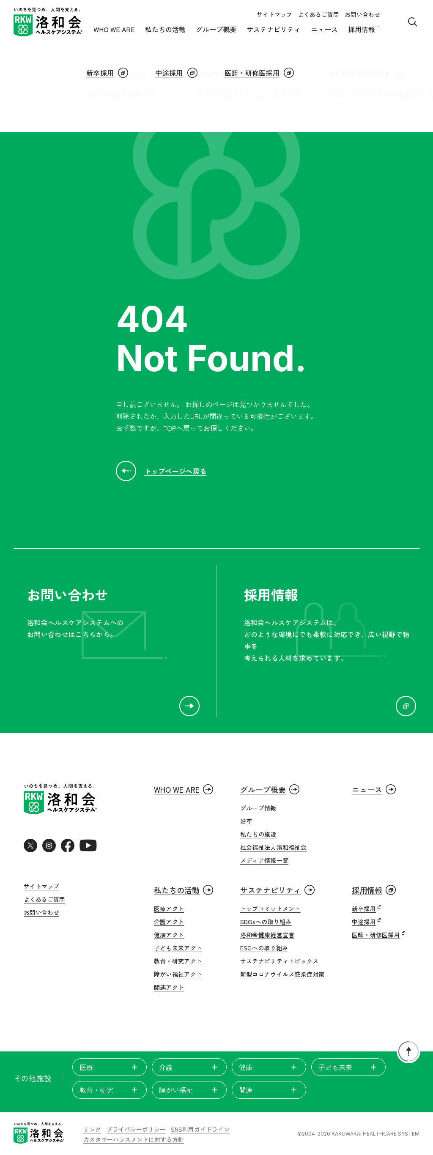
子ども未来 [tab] (348, 1067)
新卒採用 (364, 908)
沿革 (246, 821)
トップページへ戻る (161, 471)
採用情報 (362, 29)
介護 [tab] (189, 1067)
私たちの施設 (258, 834)
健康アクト (169, 935)
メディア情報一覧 (264, 860)
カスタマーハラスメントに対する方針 (133, 1140)
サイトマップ (274, 14)
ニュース (324, 29)
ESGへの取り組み (264, 948)
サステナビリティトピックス (279, 961)
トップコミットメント (270, 908)
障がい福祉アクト (178, 974)
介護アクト (169, 921)
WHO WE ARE (114, 29)
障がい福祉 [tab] (189, 1090)
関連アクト (169, 987)
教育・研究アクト (178, 961)
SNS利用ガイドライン (200, 1129)
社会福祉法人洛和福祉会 (273, 847)
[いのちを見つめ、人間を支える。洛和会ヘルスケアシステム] (39, 1134)
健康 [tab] (269, 1067)
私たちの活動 (165, 29)
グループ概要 (216, 29)
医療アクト (169, 908)
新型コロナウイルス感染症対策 (282, 974)
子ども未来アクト (178, 948)
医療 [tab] (109, 1067)
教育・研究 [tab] (109, 1090)
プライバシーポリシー (136, 1129)
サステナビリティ (274, 29)
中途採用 (364, 921)
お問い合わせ (362, 14)
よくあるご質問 (318, 14)
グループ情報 (258, 808)
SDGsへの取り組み (266, 921)
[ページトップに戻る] (408, 1051)
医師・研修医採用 (376, 935)
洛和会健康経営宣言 (267, 935)
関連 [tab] (269, 1090)
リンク (92, 1129)
